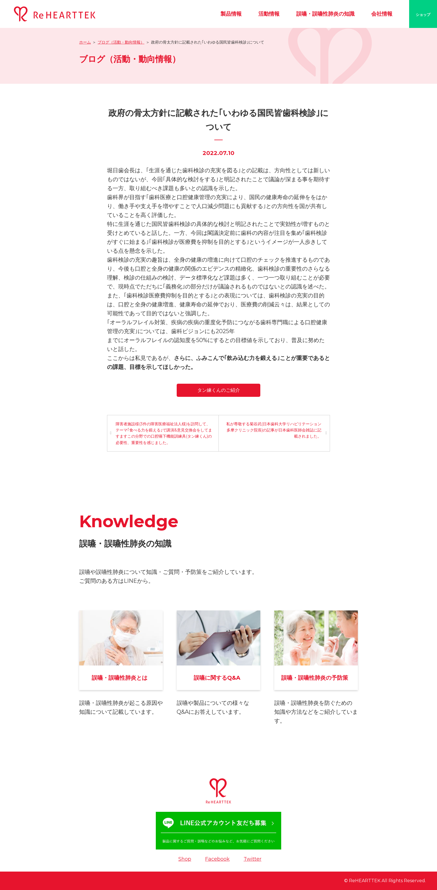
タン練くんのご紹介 (218, 390)
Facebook (217, 859)
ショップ (423, 14)
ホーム (85, 42)
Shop (184, 859)
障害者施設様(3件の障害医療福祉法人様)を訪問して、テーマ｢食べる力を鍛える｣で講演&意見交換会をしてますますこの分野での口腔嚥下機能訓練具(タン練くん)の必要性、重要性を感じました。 (164, 433)
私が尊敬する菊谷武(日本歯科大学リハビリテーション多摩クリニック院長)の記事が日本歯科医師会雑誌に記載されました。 (273, 430)
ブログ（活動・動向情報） (121, 42)
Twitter (252, 859)
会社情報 (381, 14)
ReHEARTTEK (364, 880)
